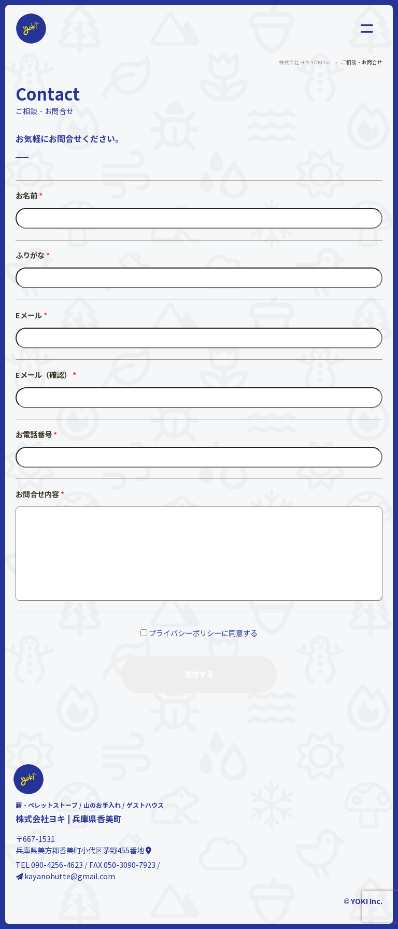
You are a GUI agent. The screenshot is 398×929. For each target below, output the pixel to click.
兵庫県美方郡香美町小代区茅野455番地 (83, 850)
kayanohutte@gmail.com (65, 876)
